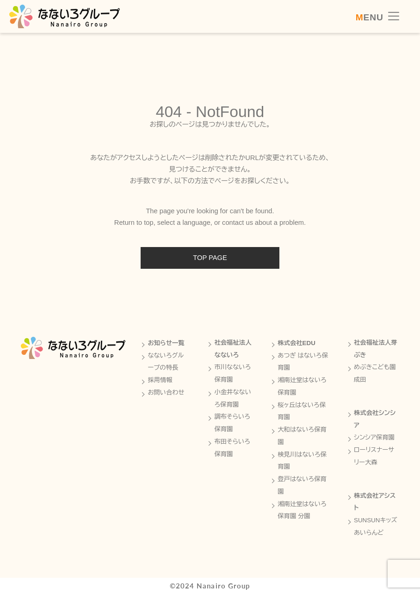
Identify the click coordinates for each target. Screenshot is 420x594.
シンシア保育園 (374, 437)
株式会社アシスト (374, 502)
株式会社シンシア (374, 419)
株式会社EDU (296, 343)
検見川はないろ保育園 (302, 460)
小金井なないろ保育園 (232, 398)
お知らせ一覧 (166, 343)
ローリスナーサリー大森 (374, 456)
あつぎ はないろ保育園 (303, 361)
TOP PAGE (210, 257)
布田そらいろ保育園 (232, 448)
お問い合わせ (166, 392)
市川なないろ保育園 (232, 373)
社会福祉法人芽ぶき (375, 349)
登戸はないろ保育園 (302, 485)
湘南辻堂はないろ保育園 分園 (302, 510)
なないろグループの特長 (166, 361)
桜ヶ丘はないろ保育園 (302, 411)
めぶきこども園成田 (375, 373)
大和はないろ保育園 (302, 436)
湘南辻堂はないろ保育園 (302, 386)
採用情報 (160, 380)
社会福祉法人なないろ (232, 349)
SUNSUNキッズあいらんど (375, 526)
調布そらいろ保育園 (232, 423)
